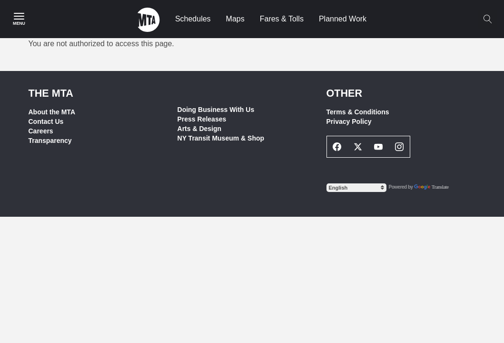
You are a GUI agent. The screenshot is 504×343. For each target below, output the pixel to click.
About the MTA (52, 112)
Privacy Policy (349, 121)
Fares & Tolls (282, 19)
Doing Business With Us (216, 109)
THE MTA (51, 93)
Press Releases (202, 119)
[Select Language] (356, 187)
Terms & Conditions (357, 112)
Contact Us (46, 121)
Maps (235, 19)
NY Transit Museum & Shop (221, 138)
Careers (41, 131)
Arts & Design (200, 128)
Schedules (193, 19)
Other (344, 93)
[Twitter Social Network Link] (357, 146)
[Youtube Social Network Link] (378, 146)
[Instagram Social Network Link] (399, 146)
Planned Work (342, 19)
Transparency (50, 140)
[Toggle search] (487, 19)
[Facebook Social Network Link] (337, 146)
